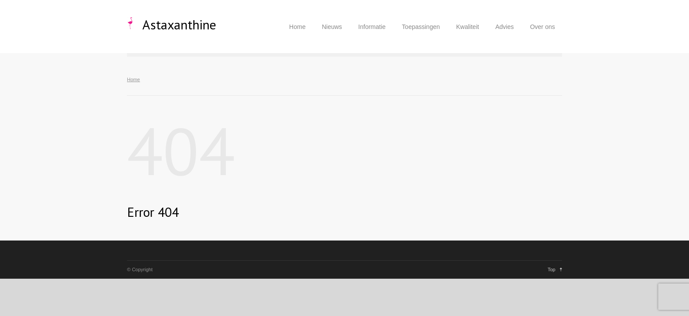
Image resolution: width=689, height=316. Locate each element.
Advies (504, 26)
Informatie (371, 26)
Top (551, 269)
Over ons (542, 26)
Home (297, 26)
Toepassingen (421, 26)
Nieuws (332, 26)
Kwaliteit (467, 26)
